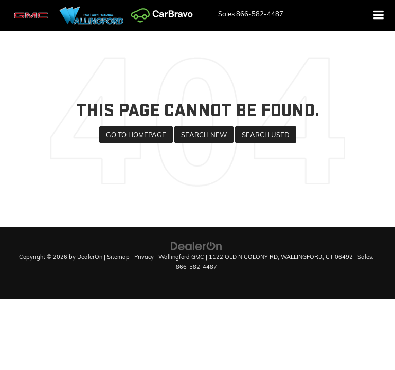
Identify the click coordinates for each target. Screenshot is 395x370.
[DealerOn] (196, 245)
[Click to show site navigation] (379, 15)
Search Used (266, 135)
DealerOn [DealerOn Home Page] (89, 257)
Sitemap (118, 257)
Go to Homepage (136, 135)
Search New (204, 135)
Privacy (144, 257)
